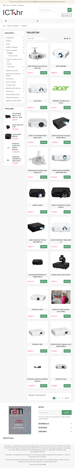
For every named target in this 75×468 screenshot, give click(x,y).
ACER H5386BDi (61, 66)
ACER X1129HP (37, 205)
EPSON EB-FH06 (61, 379)
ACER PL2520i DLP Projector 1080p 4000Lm (61, 136)
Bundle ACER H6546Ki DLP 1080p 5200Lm (37, 276)
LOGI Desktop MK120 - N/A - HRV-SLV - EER (17, 115)
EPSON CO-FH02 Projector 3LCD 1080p (61, 310)
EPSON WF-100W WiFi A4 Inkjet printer (16, 159)
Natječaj (21, 5)
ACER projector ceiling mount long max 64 (37, 171)
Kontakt (13, 5)
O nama (6, 5)
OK (67, 412)
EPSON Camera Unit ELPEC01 (61, 275)
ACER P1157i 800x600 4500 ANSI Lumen (37, 136)
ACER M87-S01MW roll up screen (61, 102)
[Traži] (55, 10)
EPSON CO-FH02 (37, 309)
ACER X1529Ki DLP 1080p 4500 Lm (61, 241)
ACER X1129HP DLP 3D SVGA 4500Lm (60, 206)
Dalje (67, 398)
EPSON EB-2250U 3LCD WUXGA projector (37, 380)
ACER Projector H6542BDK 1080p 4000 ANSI (60, 171)
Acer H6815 (37, 101)
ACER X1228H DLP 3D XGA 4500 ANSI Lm (37, 241)
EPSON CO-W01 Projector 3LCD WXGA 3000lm (61, 345)
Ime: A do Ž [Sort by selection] (31, 38)
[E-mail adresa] (50, 412)
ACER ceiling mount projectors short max (37, 67)
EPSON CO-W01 (37, 344)
